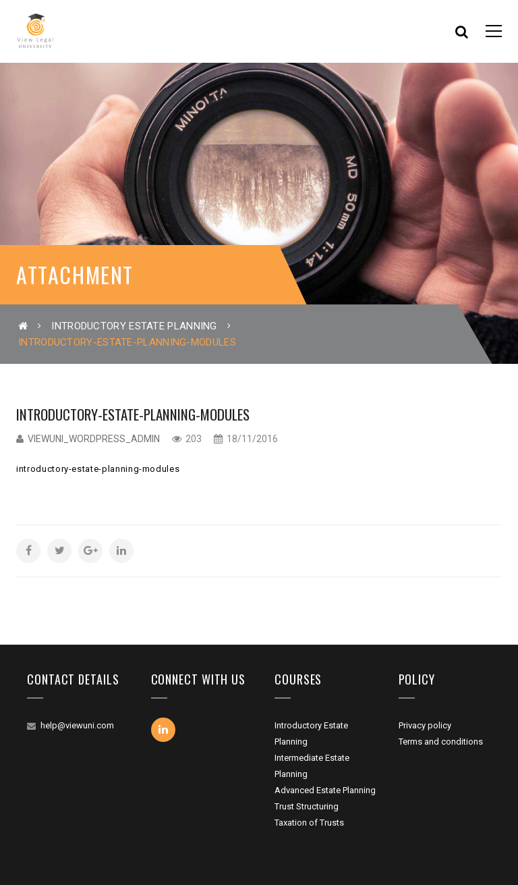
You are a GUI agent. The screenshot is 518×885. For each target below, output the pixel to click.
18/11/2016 (251, 438)
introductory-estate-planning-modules (97, 469)
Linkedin (163, 730)
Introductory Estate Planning (134, 326)
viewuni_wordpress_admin (94, 438)
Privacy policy (425, 725)
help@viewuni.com (77, 725)
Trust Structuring (307, 806)
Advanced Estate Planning (325, 790)
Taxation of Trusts (309, 822)
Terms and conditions (441, 741)
